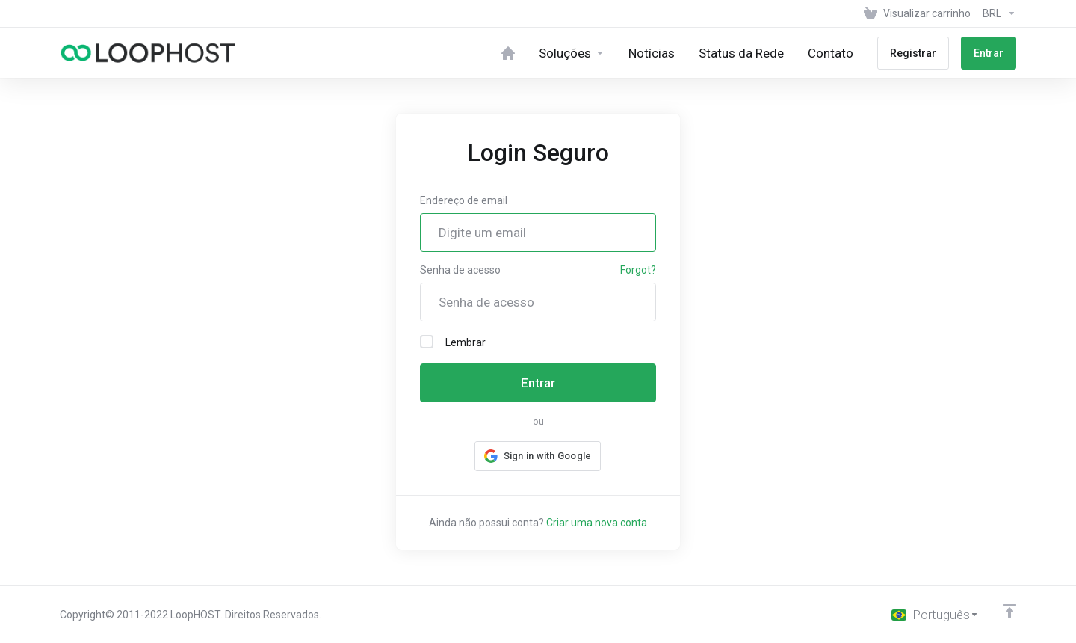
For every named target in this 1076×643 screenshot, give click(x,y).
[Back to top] (1009, 611)
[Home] (508, 53)
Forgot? (638, 270)
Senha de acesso (460, 270)
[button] (538, 456)
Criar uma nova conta (596, 523)
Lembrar (453, 341)
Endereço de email (463, 200)
